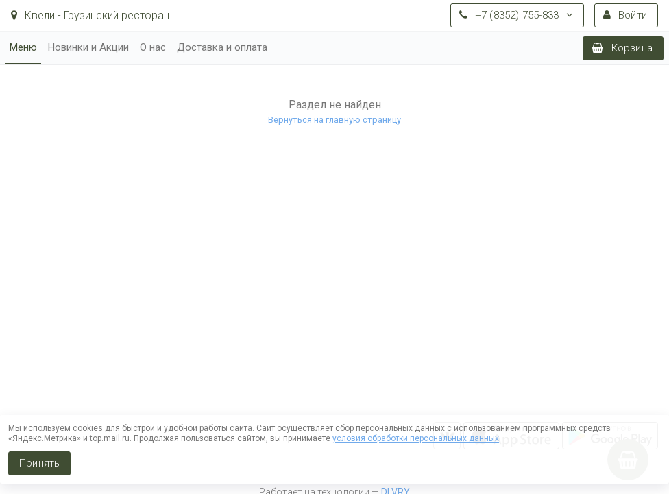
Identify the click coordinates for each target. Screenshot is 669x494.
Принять (39, 463)
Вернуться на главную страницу (334, 120)
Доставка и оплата (222, 47)
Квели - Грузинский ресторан (90, 15)
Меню (23, 47)
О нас (153, 47)
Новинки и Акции (88, 47)
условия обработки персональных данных (415, 438)
